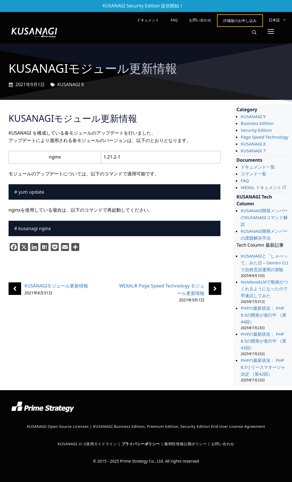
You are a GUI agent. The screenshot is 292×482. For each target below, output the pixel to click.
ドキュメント (148, 20)
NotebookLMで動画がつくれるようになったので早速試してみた (264, 288)
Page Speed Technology (264, 137)
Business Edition (257, 123)
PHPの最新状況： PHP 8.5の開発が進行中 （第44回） (263, 315)
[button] (254, 32)
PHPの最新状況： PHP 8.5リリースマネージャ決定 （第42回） (263, 367)
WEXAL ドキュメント (261, 187)
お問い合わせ (200, 20)
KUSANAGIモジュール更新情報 (56, 286)
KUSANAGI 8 (70, 84)
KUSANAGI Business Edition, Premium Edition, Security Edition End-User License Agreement (179, 426)
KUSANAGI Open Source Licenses (58, 426)
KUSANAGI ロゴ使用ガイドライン (87, 443)
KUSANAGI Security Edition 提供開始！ (143, 6)
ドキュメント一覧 (258, 167)
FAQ (174, 20)
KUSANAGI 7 (253, 150)
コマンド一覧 (253, 174)
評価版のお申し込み (240, 20)
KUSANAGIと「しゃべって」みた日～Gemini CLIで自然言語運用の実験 (264, 262)
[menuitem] (277, 20)
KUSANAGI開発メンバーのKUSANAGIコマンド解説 (264, 217)
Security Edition (256, 130)
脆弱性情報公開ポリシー (185, 443)
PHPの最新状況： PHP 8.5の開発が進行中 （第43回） (263, 341)
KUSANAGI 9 (253, 116)
